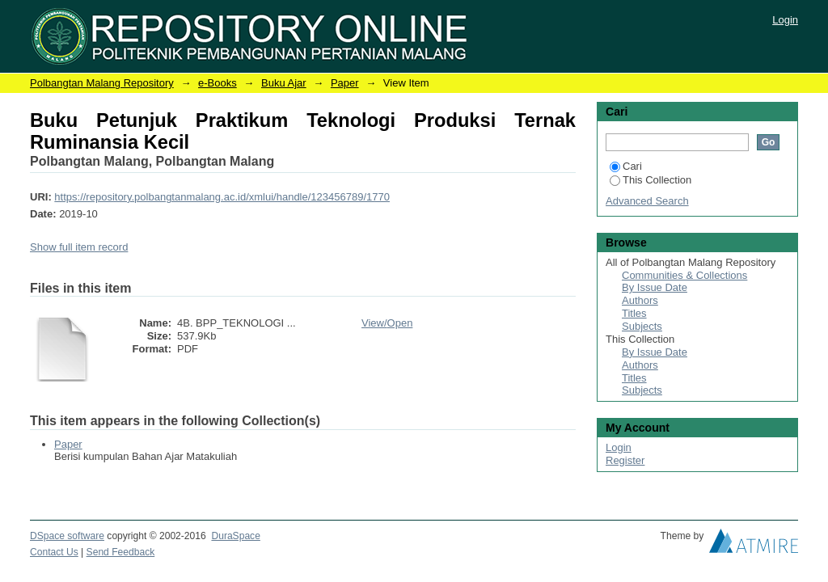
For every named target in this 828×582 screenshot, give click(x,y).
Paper (345, 83)
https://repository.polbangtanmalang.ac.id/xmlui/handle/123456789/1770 (222, 197)
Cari (626, 166)
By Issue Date (654, 287)
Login (785, 20)
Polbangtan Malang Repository (102, 83)
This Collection (650, 180)
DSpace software (67, 536)
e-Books (217, 83)
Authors (640, 300)
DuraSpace (235, 536)
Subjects (642, 326)
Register (625, 460)
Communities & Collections (684, 275)
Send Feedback (121, 552)
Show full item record (79, 247)
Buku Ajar (283, 83)
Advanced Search (647, 201)
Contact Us (54, 552)
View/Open (386, 323)
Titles (634, 313)
